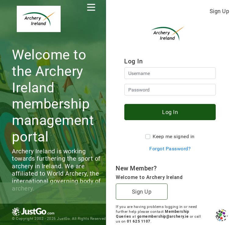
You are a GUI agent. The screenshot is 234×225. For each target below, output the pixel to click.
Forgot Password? (170, 149)
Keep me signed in (174, 136)
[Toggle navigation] (91, 7)
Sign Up (219, 11)
